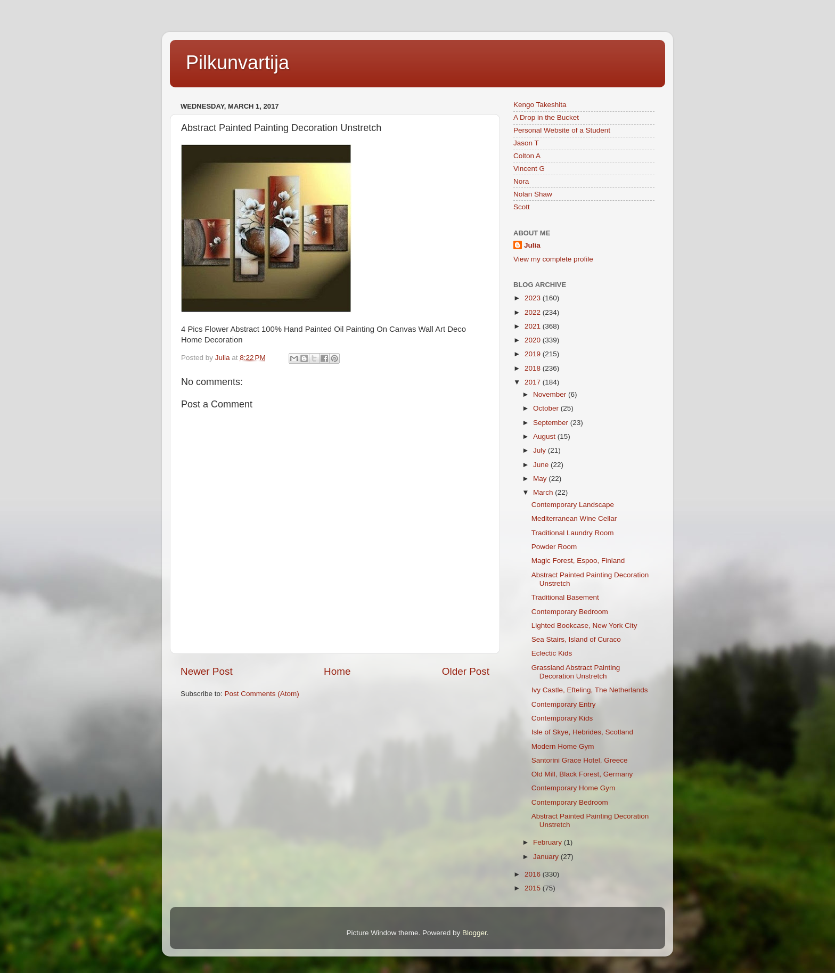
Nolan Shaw (532, 194)
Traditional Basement (565, 597)
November (550, 394)
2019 (534, 354)
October (547, 408)
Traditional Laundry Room (572, 533)
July (540, 450)
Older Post (465, 671)
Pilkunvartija (237, 62)
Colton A (527, 156)
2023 (534, 298)
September (551, 423)
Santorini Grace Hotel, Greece (579, 760)
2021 (534, 326)
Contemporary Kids (562, 718)
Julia (532, 245)
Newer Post (207, 671)
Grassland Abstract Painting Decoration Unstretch (575, 672)
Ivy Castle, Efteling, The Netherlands (589, 690)
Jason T (526, 143)
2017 (534, 382)
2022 (534, 312)
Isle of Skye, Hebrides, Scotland (582, 732)
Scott (521, 207)
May (541, 479)
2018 (534, 368)
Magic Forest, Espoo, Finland (578, 561)
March (544, 492)
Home (337, 671)
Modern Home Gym (562, 746)
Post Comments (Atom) (262, 694)
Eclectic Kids (551, 653)
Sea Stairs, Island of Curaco (576, 639)
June (542, 465)
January (547, 857)
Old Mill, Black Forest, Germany (582, 774)
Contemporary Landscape (572, 505)
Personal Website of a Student (561, 130)
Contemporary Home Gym (573, 788)
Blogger (474, 933)
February (548, 842)
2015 (534, 888)
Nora (521, 181)
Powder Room (554, 547)
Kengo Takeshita (540, 105)
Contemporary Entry (563, 704)
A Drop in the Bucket (546, 117)
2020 (534, 340)
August (545, 436)
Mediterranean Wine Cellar (574, 518)
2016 (534, 874)
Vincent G (529, 169)
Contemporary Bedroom (569, 612)
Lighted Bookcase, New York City (584, 625)
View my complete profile (553, 259)
